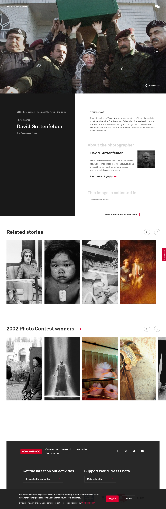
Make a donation (95, 479)
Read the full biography (101, 176)
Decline (128, 499)
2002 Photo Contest (19, 6)
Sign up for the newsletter (38, 479)
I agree (112, 499)
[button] (147, 232)
